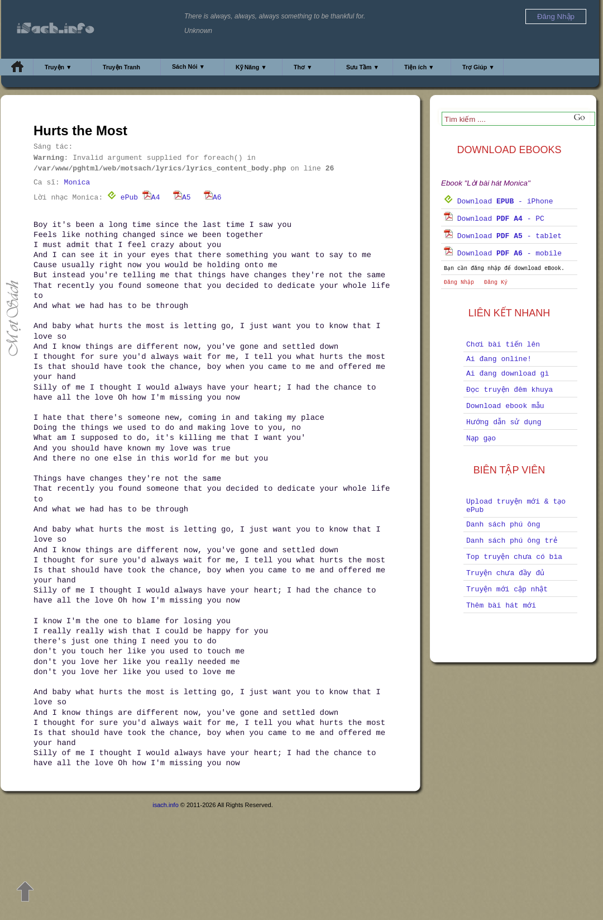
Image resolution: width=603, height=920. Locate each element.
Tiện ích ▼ (419, 67)
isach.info (165, 805)
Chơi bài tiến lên (503, 344)
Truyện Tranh (121, 67)
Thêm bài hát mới (501, 605)
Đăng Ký (496, 282)
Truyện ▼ (58, 67)
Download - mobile (503, 253)
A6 (213, 197)
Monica (77, 182)
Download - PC (494, 219)
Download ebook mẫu (505, 406)
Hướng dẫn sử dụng (504, 422)
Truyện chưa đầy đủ (505, 573)
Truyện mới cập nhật (507, 589)
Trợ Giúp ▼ (478, 67)
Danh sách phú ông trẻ (511, 541)
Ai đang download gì (507, 373)
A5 (182, 197)
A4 (151, 197)
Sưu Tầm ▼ (362, 67)
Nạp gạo (481, 438)
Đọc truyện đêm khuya (509, 390)
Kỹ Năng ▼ (251, 67)
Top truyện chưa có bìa (514, 557)
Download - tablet (503, 236)
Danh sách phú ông (503, 524)
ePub (122, 197)
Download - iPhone (498, 201)
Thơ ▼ (303, 67)
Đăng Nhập (459, 282)
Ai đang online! (499, 359)
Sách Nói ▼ (188, 66)
